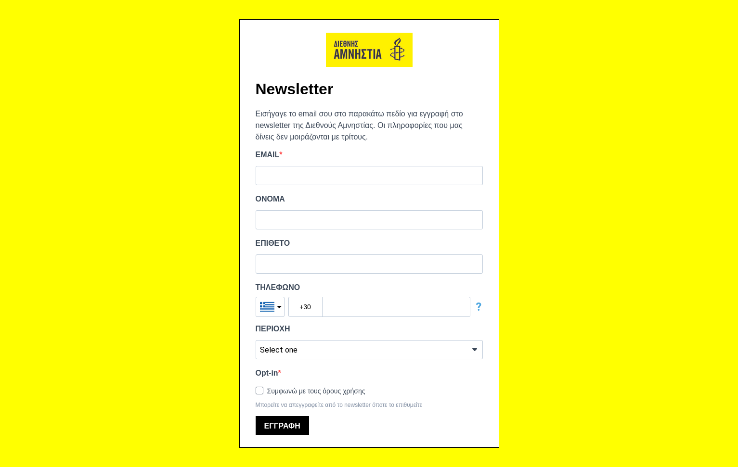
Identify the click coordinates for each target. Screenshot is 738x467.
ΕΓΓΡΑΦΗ (282, 426)
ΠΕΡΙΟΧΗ (273, 329)
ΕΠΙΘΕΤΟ (273, 243)
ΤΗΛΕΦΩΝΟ (278, 287)
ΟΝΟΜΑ (270, 199)
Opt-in (267, 373)
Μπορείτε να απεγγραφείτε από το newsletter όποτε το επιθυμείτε (339, 405)
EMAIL (268, 155)
